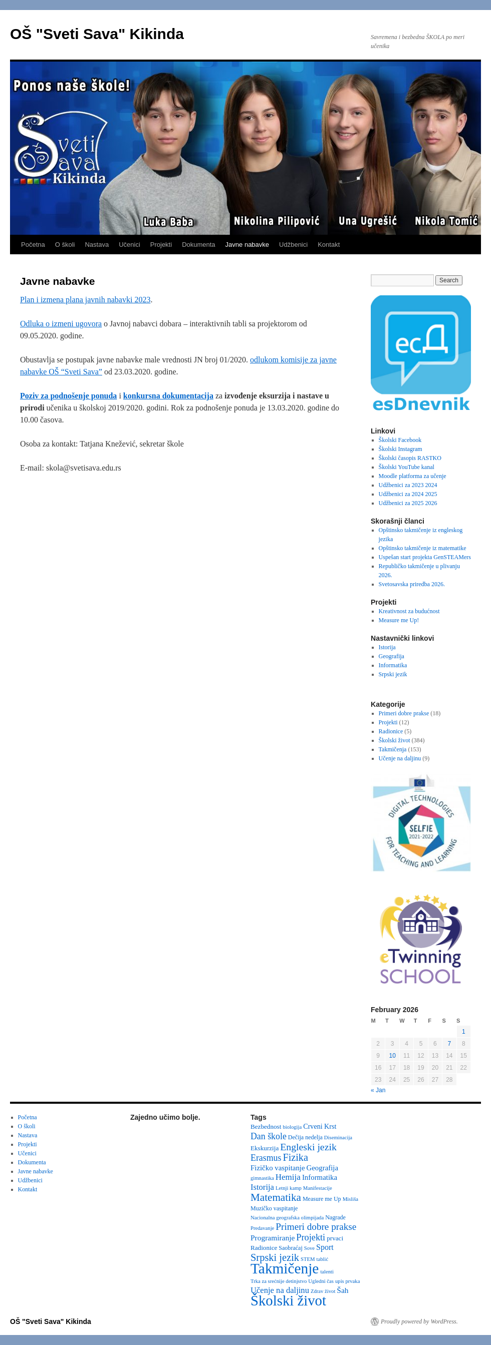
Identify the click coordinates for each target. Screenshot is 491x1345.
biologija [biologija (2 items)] (292, 1127)
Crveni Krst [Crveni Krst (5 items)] (319, 1126)
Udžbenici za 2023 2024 (408, 485)
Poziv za (34, 395)
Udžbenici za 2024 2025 (408, 494)
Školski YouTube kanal (406, 467)
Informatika (393, 665)
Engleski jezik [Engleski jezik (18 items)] (308, 1146)
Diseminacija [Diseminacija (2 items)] (338, 1137)
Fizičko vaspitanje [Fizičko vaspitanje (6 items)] (278, 1168)
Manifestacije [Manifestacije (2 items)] (317, 1188)
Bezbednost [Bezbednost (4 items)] (266, 1126)
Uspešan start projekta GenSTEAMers (425, 557)
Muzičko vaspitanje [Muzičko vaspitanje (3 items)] (274, 1208)
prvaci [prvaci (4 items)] (335, 1238)
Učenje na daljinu (400, 758)
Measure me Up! (399, 620)
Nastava (97, 244)
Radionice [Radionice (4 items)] (264, 1247)
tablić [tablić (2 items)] (323, 1259)
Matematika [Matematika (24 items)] (276, 1197)
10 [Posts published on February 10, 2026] (392, 1055)
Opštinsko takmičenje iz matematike (422, 548)
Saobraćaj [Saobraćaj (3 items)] (290, 1247)
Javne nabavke (247, 244)
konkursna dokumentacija (168, 395)
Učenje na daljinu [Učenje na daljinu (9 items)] (280, 1290)
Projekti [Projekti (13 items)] (310, 1237)
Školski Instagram (400, 449)
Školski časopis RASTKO (410, 458)
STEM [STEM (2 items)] (308, 1259)
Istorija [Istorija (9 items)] (262, 1187)
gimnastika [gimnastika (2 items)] (262, 1178)
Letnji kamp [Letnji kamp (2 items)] (289, 1188)
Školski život (394, 740)
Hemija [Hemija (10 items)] (288, 1177)
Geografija (391, 656)
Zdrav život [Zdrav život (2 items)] (323, 1291)
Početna (33, 244)
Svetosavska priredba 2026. (412, 584)
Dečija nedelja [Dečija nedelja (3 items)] (305, 1137)
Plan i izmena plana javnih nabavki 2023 (85, 299)
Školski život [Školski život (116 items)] (288, 1300)
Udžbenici (293, 244)
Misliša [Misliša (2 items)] (350, 1199)
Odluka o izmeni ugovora (61, 323)
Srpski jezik (393, 674)
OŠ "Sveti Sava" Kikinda (97, 34)
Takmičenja (393, 749)
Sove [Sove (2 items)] (309, 1248)
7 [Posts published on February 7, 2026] (449, 1043)
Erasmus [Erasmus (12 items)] (266, 1158)
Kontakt (329, 244)
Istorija (387, 647)
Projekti (161, 244)
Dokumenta (198, 244)
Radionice (391, 731)
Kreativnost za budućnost (409, 611)
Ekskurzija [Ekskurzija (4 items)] (265, 1148)
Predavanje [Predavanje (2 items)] (262, 1228)
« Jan (378, 1090)
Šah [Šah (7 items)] (342, 1290)
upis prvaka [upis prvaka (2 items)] (347, 1281)
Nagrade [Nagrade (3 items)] (335, 1217)
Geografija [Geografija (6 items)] (323, 1168)
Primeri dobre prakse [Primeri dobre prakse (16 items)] (316, 1226)
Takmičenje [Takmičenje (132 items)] (285, 1268)
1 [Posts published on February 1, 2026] (463, 1031)
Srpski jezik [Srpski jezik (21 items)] (275, 1257)
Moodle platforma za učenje (412, 476)
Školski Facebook (400, 439)
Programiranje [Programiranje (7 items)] (273, 1237)
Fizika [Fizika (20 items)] (295, 1157)
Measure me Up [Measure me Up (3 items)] (322, 1198)
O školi (65, 244)
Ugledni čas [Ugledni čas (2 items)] (321, 1281)
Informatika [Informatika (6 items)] (319, 1177)
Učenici (129, 244)
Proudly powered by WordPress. (419, 1321)
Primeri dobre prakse (404, 713)
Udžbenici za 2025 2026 (408, 503)
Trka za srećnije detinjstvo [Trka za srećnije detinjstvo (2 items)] (279, 1281)
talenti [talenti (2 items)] (327, 1271)
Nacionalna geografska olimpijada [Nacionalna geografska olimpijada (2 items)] (287, 1217)
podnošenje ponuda (82, 395)
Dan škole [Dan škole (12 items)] (269, 1136)
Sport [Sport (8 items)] (325, 1247)
